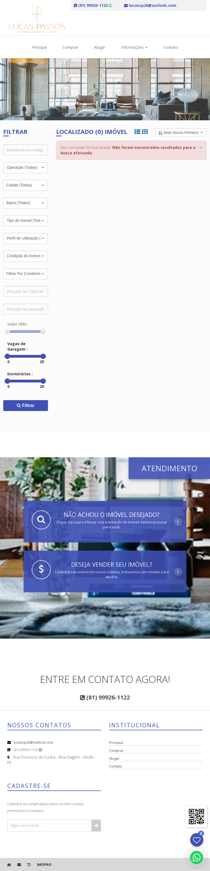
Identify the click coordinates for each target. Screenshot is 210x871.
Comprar (70, 47)
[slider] (7, 331)
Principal (39, 47)
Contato (171, 47)
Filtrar (25, 405)
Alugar (99, 47)
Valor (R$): (17, 324)
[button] (25, 167)
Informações (134, 47)
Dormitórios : (20, 373)
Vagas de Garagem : (17, 346)
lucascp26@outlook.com (33, 742)
